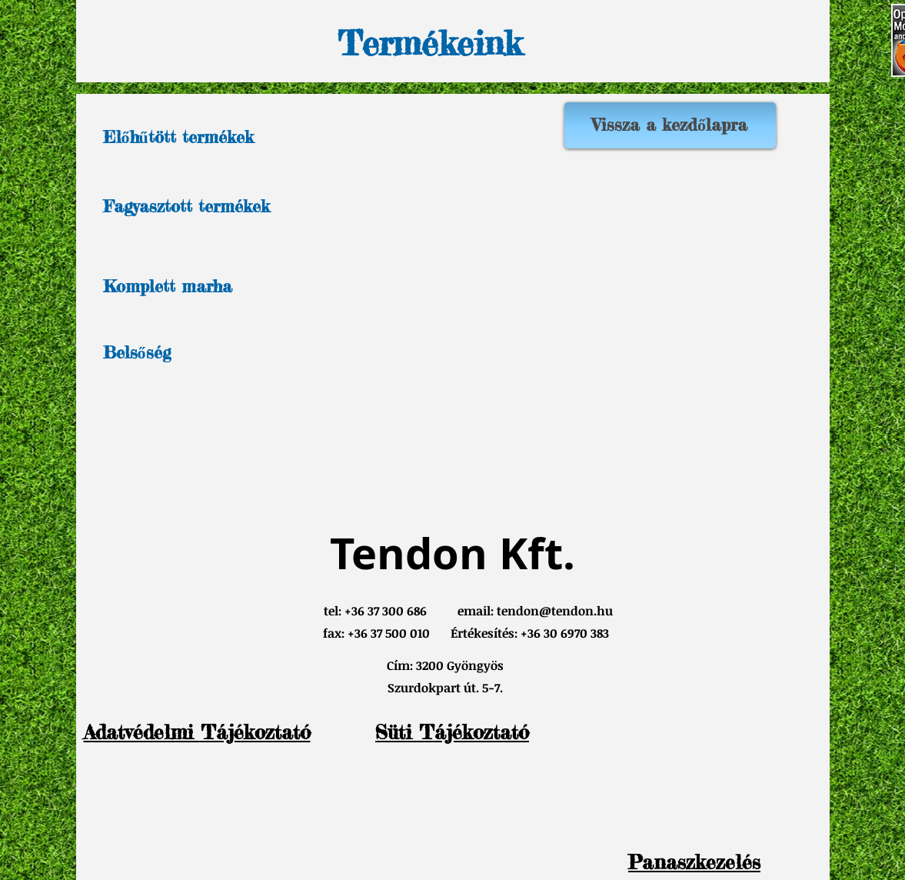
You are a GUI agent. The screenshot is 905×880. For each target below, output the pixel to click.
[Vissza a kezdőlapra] (670, 125)
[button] (694, 862)
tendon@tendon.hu (555, 610)
